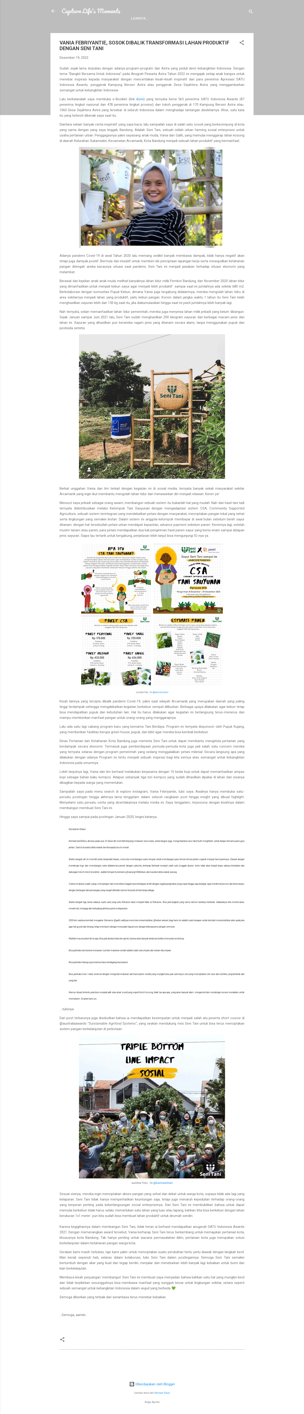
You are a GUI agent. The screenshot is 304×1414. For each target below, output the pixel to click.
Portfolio (115, 27)
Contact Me (174, 27)
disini (140, 108)
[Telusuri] (251, 12)
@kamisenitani (160, 701)
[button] (241, 52)
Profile (90, 27)
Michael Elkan (162, 1392)
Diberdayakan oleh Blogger (152, 1384)
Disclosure (144, 27)
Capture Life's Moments (90, 11)
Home (70, 27)
